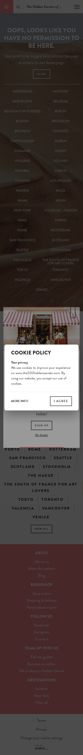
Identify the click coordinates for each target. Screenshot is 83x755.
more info (19, 401)
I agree (61, 401)
